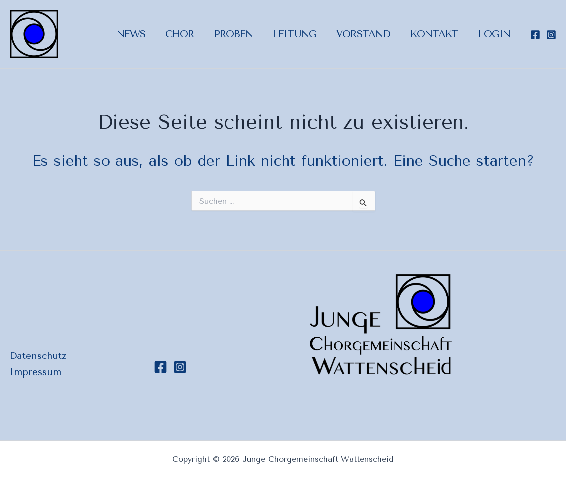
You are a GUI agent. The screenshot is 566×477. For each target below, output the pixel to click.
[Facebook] (535, 35)
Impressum (35, 372)
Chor (179, 34)
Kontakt (434, 34)
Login (494, 34)
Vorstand (363, 34)
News (131, 34)
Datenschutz (38, 356)
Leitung (294, 34)
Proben (233, 34)
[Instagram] (551, 35)
